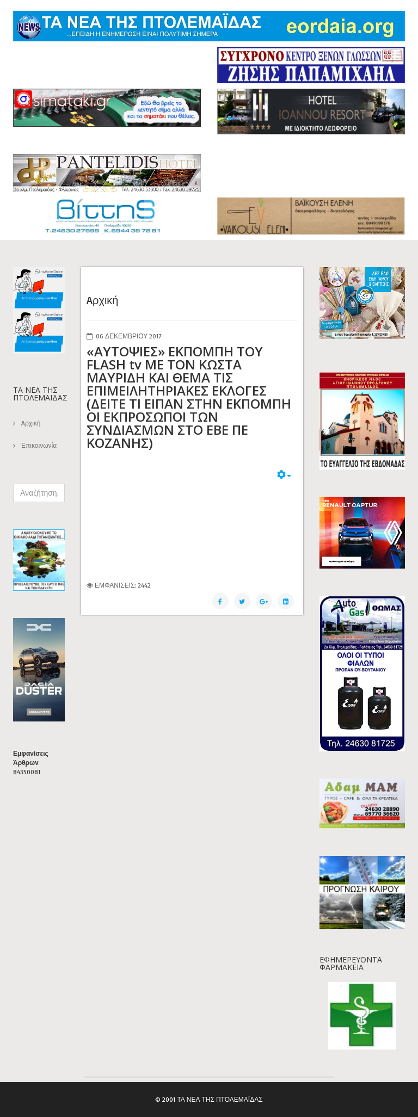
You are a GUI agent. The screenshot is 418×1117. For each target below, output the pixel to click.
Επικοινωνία (38, 445)
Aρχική (30, 423)
